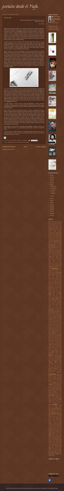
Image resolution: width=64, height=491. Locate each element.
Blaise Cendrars (57, 243)
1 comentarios (24, 140)
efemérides (57, 283)
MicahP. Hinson (54, 375)
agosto (52, 191)
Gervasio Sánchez (58, 305)
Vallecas (58, 445)
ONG (49, 394)
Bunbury (54, 247)
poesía (50, 404)
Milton (56, 379)
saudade (55, 425)
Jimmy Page (50, 335)
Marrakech (60, 367)
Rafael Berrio (59, 409)
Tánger (50, 434)
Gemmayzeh (51, 304)
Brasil (61, 244)
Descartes (50, 278)
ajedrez (58, 221)
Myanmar (54, 384)
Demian (60, 274)
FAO (56, 293)
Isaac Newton (56, 320)
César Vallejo (55, 257)
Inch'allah (60, 316)
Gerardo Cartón (51, 305)
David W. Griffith (56, 274)
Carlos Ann (59, 253)
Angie (54, 232)
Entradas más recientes (8, 146)
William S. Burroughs (55, 452)
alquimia (56, 227)
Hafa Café (51, 310)
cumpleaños (57, 269)
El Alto (55, 284)
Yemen (60, 454)
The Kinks (58, 436)
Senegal (58, 428)
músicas (50, 384)
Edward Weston (52, 283)
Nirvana (58, 390)
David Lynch (51, 274)
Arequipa (50, 234)
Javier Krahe (57, 329)
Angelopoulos (51, 232)
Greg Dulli (50, 309)
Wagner (60, 449)
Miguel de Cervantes (58, 376)
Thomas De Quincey (52, 440)
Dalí (61, 271)
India (54, 318)
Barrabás (60, 239)
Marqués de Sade (55, 367)
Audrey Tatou (54, 237)
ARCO (61, 233)
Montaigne (50, 381)
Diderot (57, 278)
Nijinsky (50, 390)
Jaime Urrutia (55, 326)
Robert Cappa (56, 415)
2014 (51, 209)
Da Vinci (54, 271)
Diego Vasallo (54, 279)
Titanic (50, 441)
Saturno (52, 425)
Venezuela (56, 446)
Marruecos (56, 368)
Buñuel (57, 247)
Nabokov (57, 384)
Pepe (53, 399)
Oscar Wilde (51, 395)
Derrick (60, 277)
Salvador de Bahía (52, 423)
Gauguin (52, 303)
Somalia (50, 430)
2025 (51, 177)
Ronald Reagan (59, 419)
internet (55, 319)
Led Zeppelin (57, 350)
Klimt (59, 346)
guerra (58, 309)
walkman (50, 450)
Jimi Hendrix (60, 334)
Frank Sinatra (54, 299)
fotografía (56, 297)
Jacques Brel (51, 325)
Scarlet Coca (59, 425)
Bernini (50, 243)
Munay (54, 382)
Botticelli (55, 244)
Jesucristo (54, 332)
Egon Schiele (51, 284)
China (61, 264)
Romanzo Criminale (52, 419)
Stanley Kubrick (59, 430)
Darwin (55, 272)
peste (56, 400)
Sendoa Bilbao (51, 428)
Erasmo (55, 289)
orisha (58, 394)
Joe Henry (58, 336)
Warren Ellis (51, 451)
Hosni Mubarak (54, 315)
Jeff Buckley (59, 331)
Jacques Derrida (55, 325)
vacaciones (52, 445)
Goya (57, 308)
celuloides (50, 257)
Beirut (49, 242)
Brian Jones (53, 245)
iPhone (60, 319)
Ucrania (58, 444)
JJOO (56, 335)
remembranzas (55, 413)
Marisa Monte (56, 366)
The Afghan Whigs (57, 435)
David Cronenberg (52, 273)
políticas (55, 404)
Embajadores (51, 287)
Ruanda (54, 420)
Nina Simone (53, 390)
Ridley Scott (54, 414)
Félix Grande (59, 294)
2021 (51, 184)
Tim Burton (60, 440)
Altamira (60, 227)
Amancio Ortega (59, 228)
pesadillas (50, 400)
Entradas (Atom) (11, 149)
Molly (57, 380)
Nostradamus (55, 391)
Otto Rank (55, 395)
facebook (50, 293)
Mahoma (56, 362)
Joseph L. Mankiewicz (55, 342)
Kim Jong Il (55, 346)
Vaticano (52, 446)
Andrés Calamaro (58, 231)
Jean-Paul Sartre (54, 330)
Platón (58, 402)
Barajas (54, 239)
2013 (51, 211)
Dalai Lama (58, 271)
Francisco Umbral (54, 298)
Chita (49, 265)
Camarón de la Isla (52, 249)
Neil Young (56, 387)
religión (50, 413)
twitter (55, 444)
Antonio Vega (55, 233)
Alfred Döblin (57, 223)
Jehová (50, 332)
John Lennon (58, 337)
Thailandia (50, 435)
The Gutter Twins (53, 436)
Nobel (61, 390)
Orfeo (56, 394)
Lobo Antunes (56, 355)
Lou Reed (59, 356)
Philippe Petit (51, 401)
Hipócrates (57, 314)
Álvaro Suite (54, 228)
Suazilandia (57, 431)
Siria (61, 429)
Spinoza (52, 430)
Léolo (49, 351)
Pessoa (53, 400)
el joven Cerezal (12, 140)
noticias (60, 391)
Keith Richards (59, 345)
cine (53, 265)
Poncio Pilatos (51, 405)
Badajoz (60, 238)
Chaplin (60, 259)
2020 (51, 198)
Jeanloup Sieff (54, 331)
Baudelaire (56, 240)
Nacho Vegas (53, 385)
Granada (60, 308)
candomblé (60, 250)
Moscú (61, 381)
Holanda (50, 315)
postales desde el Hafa (20, 7)
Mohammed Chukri (52, 380)
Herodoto (57, 313)
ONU (51, 394)
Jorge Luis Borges (59, 340)
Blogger (56, 488)
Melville (60, 374)
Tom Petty (55, 441)
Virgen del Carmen (52, 449)
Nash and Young (55, 386)
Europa (50, 292)
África (50, 221)
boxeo (58, 244)
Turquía (52, 444)
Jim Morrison (55, 334)
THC (53, 435)
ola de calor (8, 18)
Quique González (56, 408)
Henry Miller (57, 311)
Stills (54, 431)
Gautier (56, 303)
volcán (57, 449)
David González (59, 273)
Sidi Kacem (58, 429)
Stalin (55, 430)
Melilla (58, 374)
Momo (61, 380)
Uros (49, 445)
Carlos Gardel (51, 254)
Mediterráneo (59, 372)
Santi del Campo (56, 424)
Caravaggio (58, 252)
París (61, 396)
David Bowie (59, 272)
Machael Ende (51, 360)
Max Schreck (57, 371)
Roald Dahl (51, 415)
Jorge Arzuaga (53, 340)
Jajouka (60, 326)
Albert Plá (56, 222)
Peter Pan (60, 400)
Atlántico (50, 237)
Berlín (60, 242)
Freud (58, 299)
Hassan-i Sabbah (56, 310)
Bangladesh (50, 239)
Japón (54, 329)
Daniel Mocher (51, 272)
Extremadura (54, 292)
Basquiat (9, 142)
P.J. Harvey (59, 395)
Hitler (61, 314)
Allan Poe (57, 226)
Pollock (60, 404)
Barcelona (56, 239)
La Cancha (53, 347)
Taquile (54, 434)
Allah (54, 226)
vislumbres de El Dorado (53, 27)
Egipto (61, 283)
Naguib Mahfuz (59, 385)
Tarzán (57, 434)
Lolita (59, 355)
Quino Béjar (50, 408)
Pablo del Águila (52, 396)
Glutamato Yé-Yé (53, 308)
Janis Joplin (50, 329)
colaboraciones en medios (54, 29)
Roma (61, 418)
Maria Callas (56, 365)
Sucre (61, 431)
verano (24, 142)
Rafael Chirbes (51, 410)
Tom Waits (60, 441)
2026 (51, 175)
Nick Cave (55, 389)
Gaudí (49, 303)
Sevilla (54, 429)
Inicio (25, 146)
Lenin (61, 350)
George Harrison (59, 304)
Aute (51, 238)
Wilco (58, 451)
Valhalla (55, 445)
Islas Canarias (59, 321)
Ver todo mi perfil (55, 22)
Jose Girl (56, 341)
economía (58, 282)
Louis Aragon (51, 357)
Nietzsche (60, 389)
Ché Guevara (55, 263)
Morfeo (58, 381)
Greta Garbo (55, 309)
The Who (60, 439)
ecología (54, 282)
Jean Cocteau (14, 142)
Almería (53, 227)
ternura (60, 434)
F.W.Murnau (60, 292)
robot (52, 418)
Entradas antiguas (41, 146)
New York (50, 389)
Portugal (56, 405)
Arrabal (58, 234)
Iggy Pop (56, 316)
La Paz (56, 347)
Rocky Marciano (56, 418)
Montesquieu (54, 381)
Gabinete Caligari (54, 300)
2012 (51, 213)
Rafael (52, 409)
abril (52, 196)
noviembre (53, 188)
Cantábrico (50, 252)
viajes (50, 447)
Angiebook (57, 232)
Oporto (53, 394)
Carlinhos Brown (54, 253)
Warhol (27, 142)
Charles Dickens (52, 260)
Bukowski (50, 247)
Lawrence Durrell (51, 350)
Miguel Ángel (51, 376)
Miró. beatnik (59, 379)
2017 (51, 204)
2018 (51, 202)
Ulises (61, 444)
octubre (52, 190)
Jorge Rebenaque (51, 341)
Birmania (52, 243)
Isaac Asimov (51, 320)
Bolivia (52, 244)
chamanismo (53, 259)
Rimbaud (60, 414)
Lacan (59, 347)
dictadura (53, 278)
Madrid (55, 361)
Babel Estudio (55, 238)
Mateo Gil (53, 371)
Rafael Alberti (55, 409)
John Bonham (53, 337)
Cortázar (50, 268)
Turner (50, 444)
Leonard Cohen (54, 351)
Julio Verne (50, 345)
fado (54, 293)
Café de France (59, 248)
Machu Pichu (55, 360)
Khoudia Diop (51, 346)
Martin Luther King (54, 370)
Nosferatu (50, 391)
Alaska (60, 221)
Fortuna (52, 297)
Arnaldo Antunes (54, 234)
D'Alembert (50, 271)
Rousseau (50, 420)
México (50, 375)
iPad (58, 319)
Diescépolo (60, 279)
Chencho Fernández (55, 264)
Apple (58, 233)
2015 (51, 207)
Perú (60, 399)
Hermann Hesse (53, 313)
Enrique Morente (55, 288)
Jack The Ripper (59, 324)
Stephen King (51, 431)
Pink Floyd (60, 401)
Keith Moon (54, 345)
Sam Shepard (59, 423)
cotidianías (55, 268)
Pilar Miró (55, 401)
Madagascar (50, 361)
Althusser (50, 228)
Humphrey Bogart (52, 316)
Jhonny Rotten (51, 334)
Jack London (54, 324)
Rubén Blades (59, 420)
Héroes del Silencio (52, 314)
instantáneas (51, 319)
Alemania (53, 223)
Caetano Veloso (53, 248)
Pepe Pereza (57, 399)
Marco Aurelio (51, 365)
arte (61, 234)
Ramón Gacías (56, 410)
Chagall (50, 259)
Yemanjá (57, 454)
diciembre (53, 186)
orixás (61, 394)
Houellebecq (60, 315)
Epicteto (52, 289)
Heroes (60, 313)
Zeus (53, 455)
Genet (54, 304)
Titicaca (52, 441)
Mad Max (60, 360)
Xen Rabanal (54, 454)
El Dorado (58, 284)
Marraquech (51, 368)
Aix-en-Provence (53, 221)
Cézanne (52, 258)
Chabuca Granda (58, 258)
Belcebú (52, 242)
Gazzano (60, 303)
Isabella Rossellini (54, 321)
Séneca (55, 428)
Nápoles (51, 386)
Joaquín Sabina (53, 336)
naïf (49, 386)
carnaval (60, 254)
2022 (51, 182)
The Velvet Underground (54, 439)
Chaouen (57, 259)
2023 (51, 180)
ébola (52, 282)
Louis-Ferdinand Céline (57, 357)
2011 (51, 215)
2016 (51, 206)
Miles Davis (53, 379)
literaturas (51, 355)
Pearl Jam (50, 399)
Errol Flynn (60, 289)
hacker (60, 309)
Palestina (57, 396)
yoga (49, 455)
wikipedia (54, 451)
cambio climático (59, 249)
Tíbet (56, 440)
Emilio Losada (55, 287)
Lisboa (60, 353)
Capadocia (54, 252)
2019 (51, 200)
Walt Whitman (55, 450)
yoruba (51, 455)
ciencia (51, 265)
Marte (49, 370)
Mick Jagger (59, 375)
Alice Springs (51, 226)
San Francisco (51, 424)
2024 (51, 179)
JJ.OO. (54, 335)
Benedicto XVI (56, 242)
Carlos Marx (56, 254)
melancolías (20, 142)
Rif (56, 414)
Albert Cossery (51, 222)
